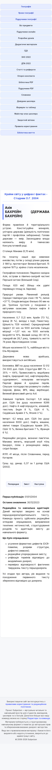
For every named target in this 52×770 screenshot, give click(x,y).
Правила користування (26, 126)
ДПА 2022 (26, 63)
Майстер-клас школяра (26, 114)
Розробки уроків (26, 38)
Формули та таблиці (26, 107)
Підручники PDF (26, 88)
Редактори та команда (39, 718)
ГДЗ (26, 51)
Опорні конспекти (26, 76)
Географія (26, 6)
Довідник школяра (26, 101)
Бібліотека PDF (26, 82)
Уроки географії (26, 13)
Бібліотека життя (26, 133)
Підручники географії (26, 19)
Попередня (13, 484)
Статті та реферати (26, 69)
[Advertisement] (25, 161)
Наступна (39, 484)
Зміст (26, 484)
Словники (26, 95)
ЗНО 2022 (26, 57)
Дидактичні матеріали (26, 44)
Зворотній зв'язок (26, 120)
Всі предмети (26, 25)
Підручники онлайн (26, 32)
